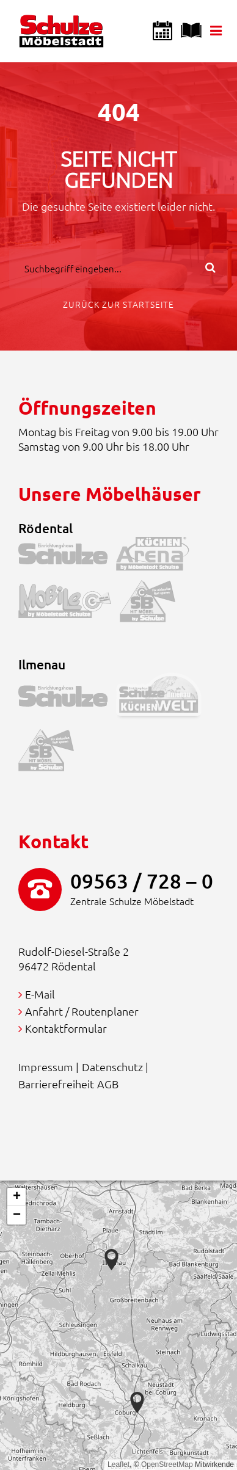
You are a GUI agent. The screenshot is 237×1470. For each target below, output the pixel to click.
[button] (137, 1402)
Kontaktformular (66, 1028)
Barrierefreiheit (56, 1084)
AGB (108, 1084)
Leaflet (118, 1464)
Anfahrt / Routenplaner (82, 1011)
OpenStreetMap (167, 1464)
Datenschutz (112, 1067)
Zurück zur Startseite (118, 304)
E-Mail (40, 994)
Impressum (45, 1067)
